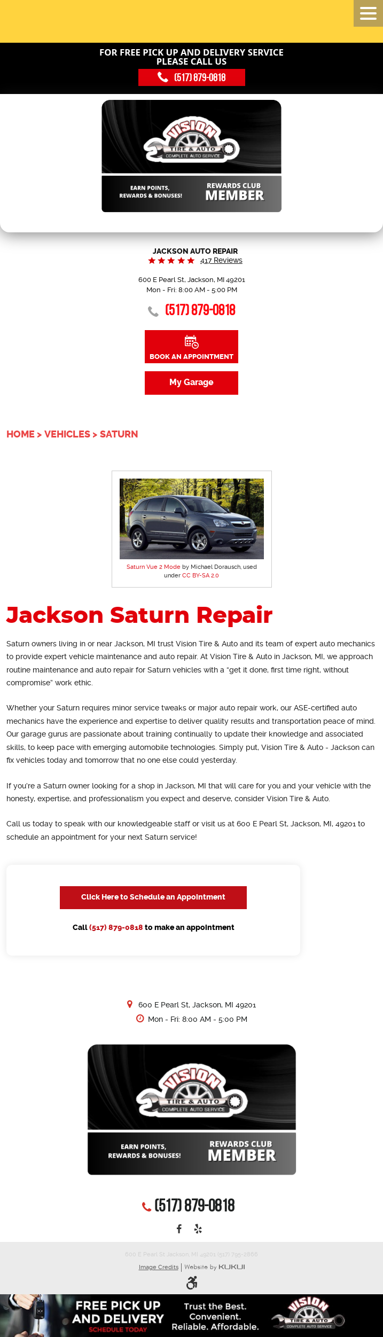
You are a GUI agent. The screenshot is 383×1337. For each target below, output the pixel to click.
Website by (214, 1268)
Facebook (179, 1229)
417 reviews (221, 260)
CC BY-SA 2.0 (200, 575)
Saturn (119, 434)
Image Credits (158, 1267)
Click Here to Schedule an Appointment (153, 897)
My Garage (191, 382)
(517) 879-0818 (116, 927)
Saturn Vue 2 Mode (154, 567)
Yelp (197, 1229)
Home (20, 434)
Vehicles (67, 434)
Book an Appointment (191, 357)
